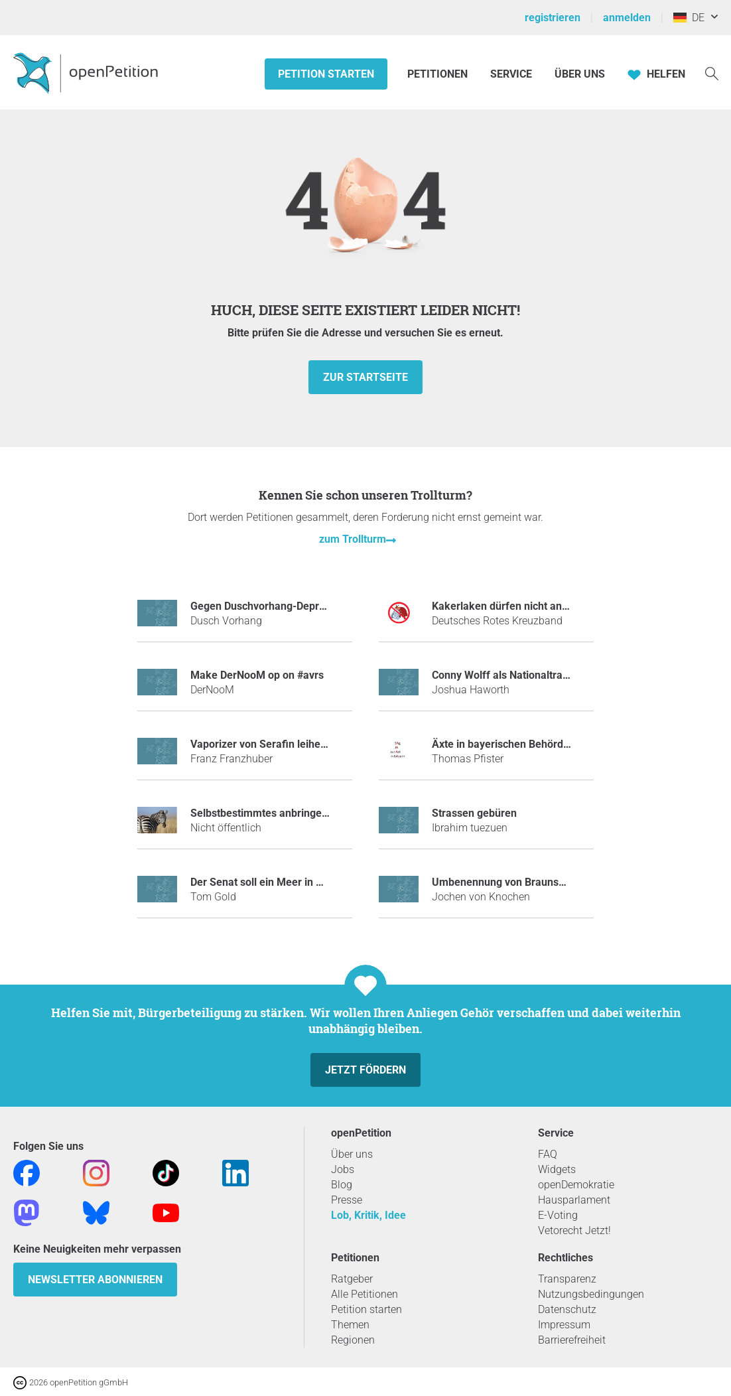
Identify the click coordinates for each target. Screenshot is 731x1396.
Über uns (352, 1154)
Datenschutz (567, 1309)
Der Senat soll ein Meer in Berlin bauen (283, 882)
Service (511, 74)
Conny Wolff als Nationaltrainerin (511, 675)
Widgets (557, 1169)
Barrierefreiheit (572, 1340)
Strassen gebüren (474, 813)
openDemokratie (576, 1184)
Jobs (342, 1169)
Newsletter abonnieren (95, 1279)
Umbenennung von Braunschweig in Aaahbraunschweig (565, 882)
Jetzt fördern (365, 1070)
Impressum (564, 1324)
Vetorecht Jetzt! (574, 1230)
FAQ (547, 1154)
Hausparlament (574, 1200)
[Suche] (711, 72)
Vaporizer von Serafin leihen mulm (273, 744)
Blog (341, 1184)
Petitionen (438, 74)
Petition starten (326, 74)
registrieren (552, 17)
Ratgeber (352, 1279)
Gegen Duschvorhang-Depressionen (276, 606)
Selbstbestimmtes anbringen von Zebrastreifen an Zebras (328, 813)
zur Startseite (365, 377)
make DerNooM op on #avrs (257, 675)
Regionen (353, 1340)
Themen (350, 1324)
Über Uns (580, 74)
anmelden (627, 17)
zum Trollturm (352, 539)
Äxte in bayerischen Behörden (503, 744)
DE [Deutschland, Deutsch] (688, 17)
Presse (346, 1200)
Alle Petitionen (364, 1294)
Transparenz (567, 1279)
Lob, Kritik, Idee (368, 1215)
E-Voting (558, 1215)
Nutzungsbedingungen (591, 1294)
